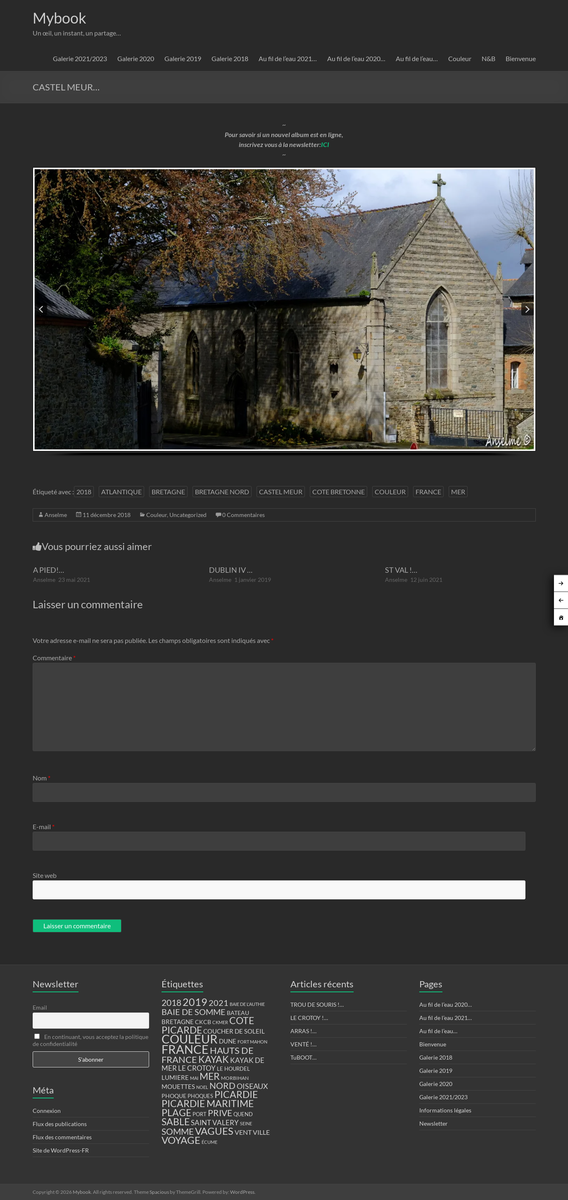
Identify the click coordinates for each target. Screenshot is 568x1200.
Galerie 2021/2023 (80, 58)
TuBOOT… (303, 1057)
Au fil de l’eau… (417, 58)
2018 (83, 492)
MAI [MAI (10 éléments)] (194, 1078)
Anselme (56, 514)
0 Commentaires (243, 514)
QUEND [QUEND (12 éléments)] (243, 1114)
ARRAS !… (303, 1030)
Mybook (59, 18)
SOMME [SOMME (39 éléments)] (178, 1131)
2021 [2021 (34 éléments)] (218, 1003)
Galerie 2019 (182, 58)
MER (458, 492)
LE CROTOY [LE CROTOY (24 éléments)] (197, 1068)
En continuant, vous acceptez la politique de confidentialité (90, 1040)
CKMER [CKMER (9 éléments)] (220, 1022)
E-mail (44, 826)
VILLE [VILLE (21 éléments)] (261, 1132)
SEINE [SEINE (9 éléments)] (246, 1123)
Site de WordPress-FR (61, 1150)
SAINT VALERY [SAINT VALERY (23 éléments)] (215, 1122)
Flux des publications (60, 1123)
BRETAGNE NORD (222, 492)
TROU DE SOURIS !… (317, 1004)
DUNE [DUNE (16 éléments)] (227, 1041)
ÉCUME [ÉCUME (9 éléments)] (209, 1142)
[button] (41, 309)
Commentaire (54, 658)
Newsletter (433, 1123)
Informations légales (445, 1110)
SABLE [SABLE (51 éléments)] (176, 1121)
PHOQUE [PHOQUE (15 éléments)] (174, 1095)
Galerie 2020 (135, 58)
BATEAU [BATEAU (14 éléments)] (238, 1013)
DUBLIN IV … (230, 569)
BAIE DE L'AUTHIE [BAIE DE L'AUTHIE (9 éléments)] (247, 1004)
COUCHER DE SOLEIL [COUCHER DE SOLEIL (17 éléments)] (234, 1031)
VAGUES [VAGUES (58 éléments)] (214, 1131)
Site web (45, 875)
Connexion (47, 1110)
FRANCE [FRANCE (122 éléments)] (185, 1049)
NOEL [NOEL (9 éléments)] (202, 1087)
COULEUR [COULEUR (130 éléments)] (190, 1039)
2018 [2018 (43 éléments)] (171, 1002)
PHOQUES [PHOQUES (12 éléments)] (200, 1096)
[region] (284, 320)
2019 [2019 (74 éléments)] (195, 1002)
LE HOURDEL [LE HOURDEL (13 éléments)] (233, 1068)
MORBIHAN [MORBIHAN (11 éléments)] (235, 1078)
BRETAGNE (168, 492)
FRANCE (428, 492)
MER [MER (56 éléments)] (210, 1076)
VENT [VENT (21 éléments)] (243, 1132)
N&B (488, 58)
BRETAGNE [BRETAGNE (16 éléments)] (178, 1021)
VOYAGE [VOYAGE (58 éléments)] (181, 1140)
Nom (41, 778)
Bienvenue (521, 58)
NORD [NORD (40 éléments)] (222, 1085)
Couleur (459, 58)
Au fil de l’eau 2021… (288, 58)
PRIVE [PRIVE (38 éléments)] (220, 1113)
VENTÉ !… (303, 1044)
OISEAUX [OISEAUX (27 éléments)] (252, 1086)
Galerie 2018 (230, 58)
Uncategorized (188, 514)
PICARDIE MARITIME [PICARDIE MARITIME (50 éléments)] (208, 1103)
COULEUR (390, 492)
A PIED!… (48, 569)
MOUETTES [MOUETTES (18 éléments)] (178, 1086)
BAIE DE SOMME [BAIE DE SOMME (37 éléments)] (194, 1012)
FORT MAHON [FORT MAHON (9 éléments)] (252, 1041)
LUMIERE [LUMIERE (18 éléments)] (175, 1077)
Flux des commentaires (62, 1137)
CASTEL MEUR (280, 492)
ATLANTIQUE (121, 492)
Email (40, 1007)
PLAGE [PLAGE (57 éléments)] (176, 1112)
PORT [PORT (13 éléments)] (200, 1114)
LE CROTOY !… (309, 1017)
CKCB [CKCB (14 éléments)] (203, 1022)
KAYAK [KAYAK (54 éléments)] (213, 1059)
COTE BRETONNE (338, 492)
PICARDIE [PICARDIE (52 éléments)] (236, 1094)
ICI (325, 144)
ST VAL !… (401, 569)
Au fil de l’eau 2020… (356, 58)
